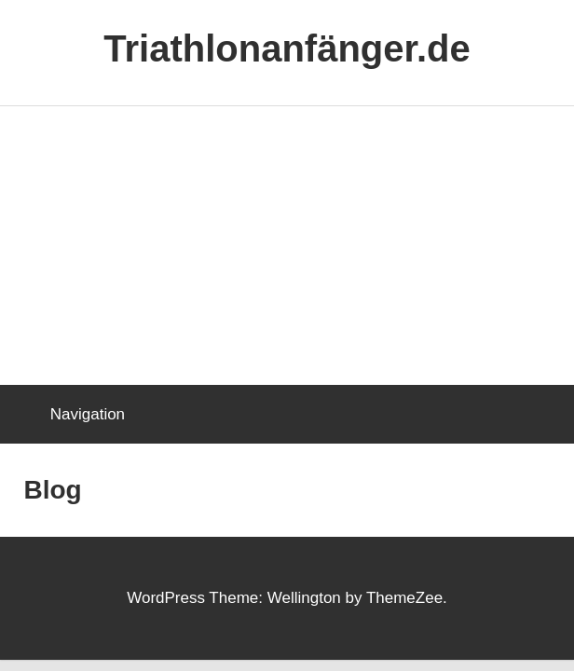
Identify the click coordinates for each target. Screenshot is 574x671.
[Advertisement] (287, 246)
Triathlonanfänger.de (286, 48)
